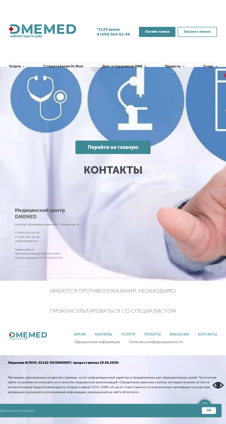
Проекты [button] (173, 66)
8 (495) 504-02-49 (113, 34)
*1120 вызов (108, 29)
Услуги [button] (15, 66)
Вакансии (179, 334)
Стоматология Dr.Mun (63, 66)
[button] (197, 32)
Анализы (103, 334)
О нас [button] (208, 66)
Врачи (80, 334)
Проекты (152, 334)
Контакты (207, 334)
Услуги (128, 334)
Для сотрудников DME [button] (122, 66)
